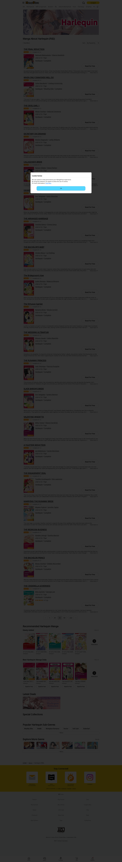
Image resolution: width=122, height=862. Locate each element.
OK (61, 188)
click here (48, 183)
